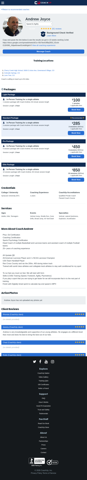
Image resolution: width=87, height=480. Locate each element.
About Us (43, 437)
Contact (43, 452)
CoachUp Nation (43, 373)
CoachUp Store (43, 427)
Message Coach (43, 51)
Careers (43, 449)
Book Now (76, 110)
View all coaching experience (43, 45)
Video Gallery (43, 377)
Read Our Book (43, 423)
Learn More (51, 36)
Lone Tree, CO (9, 75)
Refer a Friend (43, 388)
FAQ (43, 398)
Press (43, 445)
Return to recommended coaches (15, 9)
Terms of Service (49, 473)
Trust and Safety (43, 410)
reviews (57, 29)
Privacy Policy (36, 473)
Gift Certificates (43, 384)
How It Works (43, 402)
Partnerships (43, 441)
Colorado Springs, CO (12, 73)
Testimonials (43, 413)
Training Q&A (43, 381)
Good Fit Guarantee (43, 406)
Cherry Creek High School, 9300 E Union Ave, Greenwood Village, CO (29, 70)
